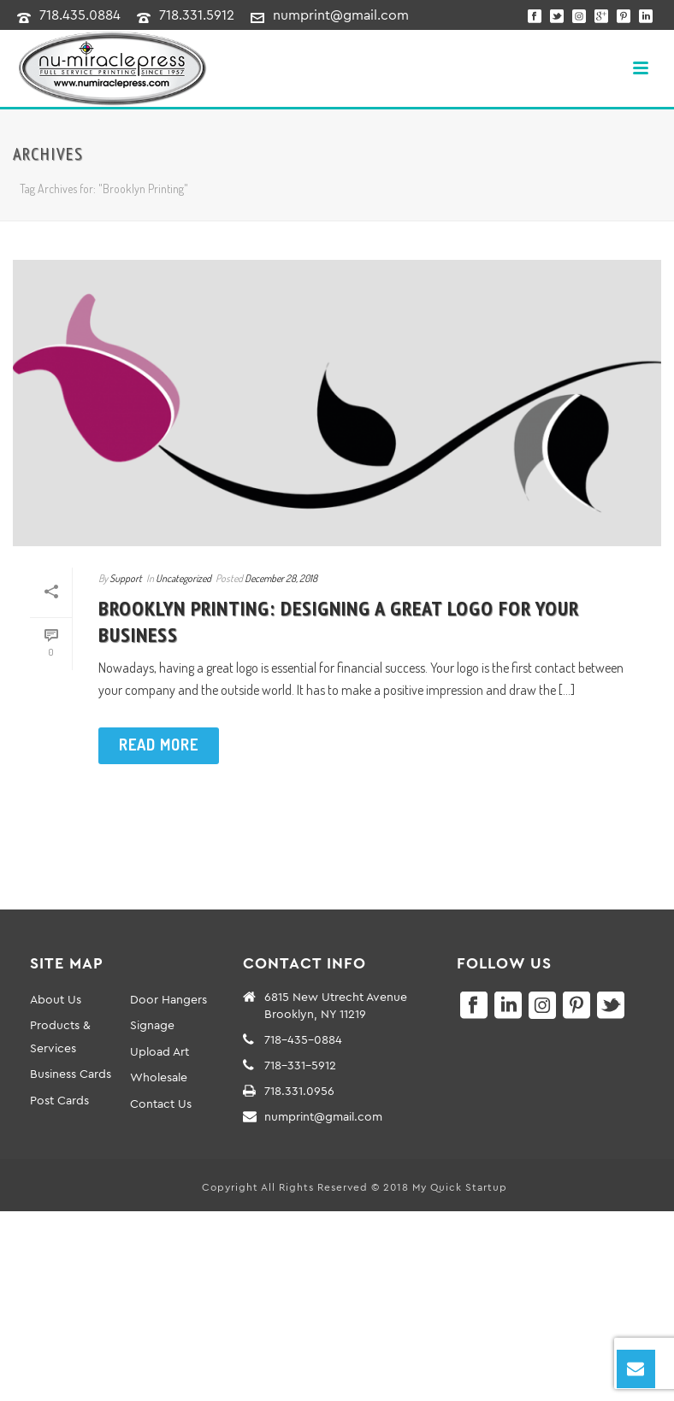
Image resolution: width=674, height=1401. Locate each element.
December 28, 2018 (281, 578)
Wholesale (158, 1077)
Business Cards (70, 1073)
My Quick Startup (459, 1186)
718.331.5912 (196, 14)
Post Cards (59, 1100)
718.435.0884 (80, 14)
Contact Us (161, 1103)
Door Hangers (168, 999)
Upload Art (159, 1051)
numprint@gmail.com (341, 14)
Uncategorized (183, 578)
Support (125, 578)
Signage (152, 1025)
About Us (55, 999)
